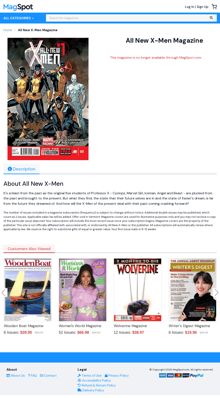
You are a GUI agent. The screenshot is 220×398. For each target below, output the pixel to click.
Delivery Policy (91, 390)
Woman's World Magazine (80, 325)
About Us (15, 375)
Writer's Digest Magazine (189, 325)
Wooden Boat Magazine (23, 325)
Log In (189, 7)
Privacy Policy (117, 375)
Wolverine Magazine (130, 325)
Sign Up (202, 7)
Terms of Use (90, 375)
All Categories (18, 18)
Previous (3, 292)
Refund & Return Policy (97, 385)
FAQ (32, 375)
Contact (48, 375)
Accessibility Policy (94, 380)
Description (21, 169)
